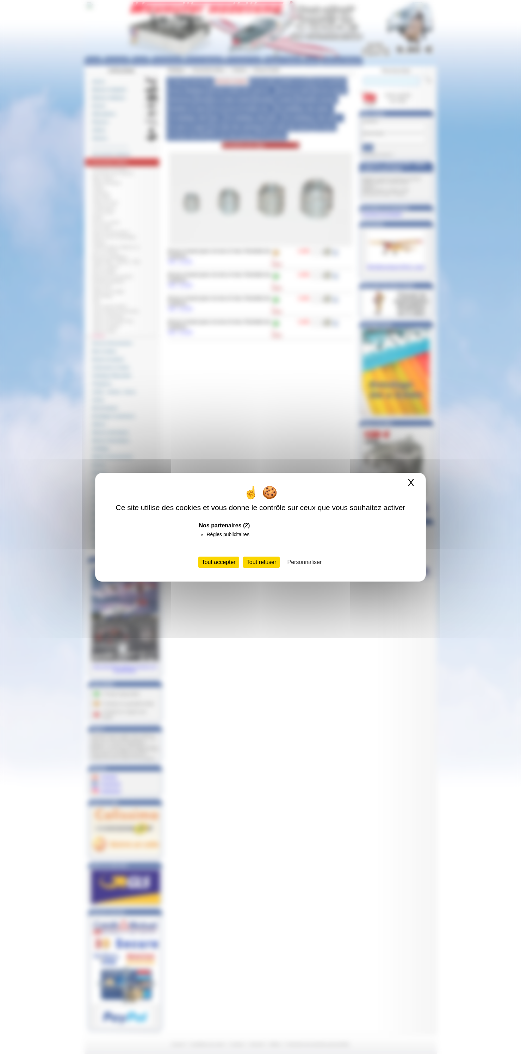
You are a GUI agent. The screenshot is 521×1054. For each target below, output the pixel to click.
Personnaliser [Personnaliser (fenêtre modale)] (304, 562)
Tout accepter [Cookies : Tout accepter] (219, 562)
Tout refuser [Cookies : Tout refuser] (261, 562)
